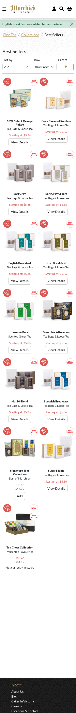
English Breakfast (20, 263)
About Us (17, 691)
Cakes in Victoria (22, 701)
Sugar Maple (56, 470)
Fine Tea (9, 35)
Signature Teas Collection (19, 472)
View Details (20, 142)
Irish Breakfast (56, 263)
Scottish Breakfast (56, 401)
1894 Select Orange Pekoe (20, 122)
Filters (62, 60)
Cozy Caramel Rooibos (56, 121)
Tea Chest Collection (19, 547)
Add (20, 496)
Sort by (7, 60)
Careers (16, 706)
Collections (30, 35)
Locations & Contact (25, 711)
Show (36, 60)
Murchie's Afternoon (56, 332)
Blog (14, 696)
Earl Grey (20, 193)
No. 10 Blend (20, 401)
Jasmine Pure (20, 332)
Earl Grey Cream (56, 193)
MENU (5, 9)
